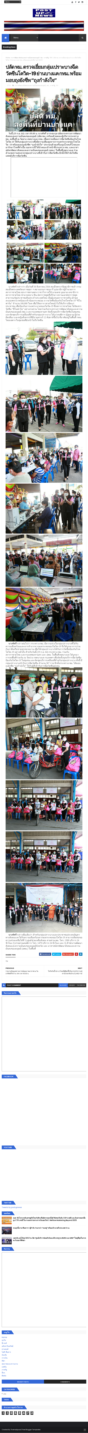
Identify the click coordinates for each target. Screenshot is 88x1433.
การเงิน (4, 1358)
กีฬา (3, 1361)
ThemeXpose (16, 1430)
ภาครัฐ (46, 58)
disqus (72, 985)
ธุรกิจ (4, 1340)
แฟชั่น (4, 1367)
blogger (63, 985)
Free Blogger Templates (31, 1430)
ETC (5, 1394)
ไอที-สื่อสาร (6, 1352)
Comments (65, 1382)
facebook (81, 985)
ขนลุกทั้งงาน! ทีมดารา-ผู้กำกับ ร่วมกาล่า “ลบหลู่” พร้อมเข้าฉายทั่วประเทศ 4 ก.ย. (41, 1228)
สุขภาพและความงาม (10, 1364)
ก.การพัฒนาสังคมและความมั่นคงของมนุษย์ (25, 58)
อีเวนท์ (4, 1343)
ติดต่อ (4, 1375)
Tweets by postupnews (12, 1207)
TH (51, 58)
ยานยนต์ (5, 1349)
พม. (42, 58)
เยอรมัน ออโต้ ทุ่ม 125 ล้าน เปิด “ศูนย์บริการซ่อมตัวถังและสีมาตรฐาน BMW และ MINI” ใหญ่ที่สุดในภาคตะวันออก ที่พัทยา (49, 1239)
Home (8, 58)
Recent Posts (23, 1382)
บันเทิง (4, 1355)
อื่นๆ (3, 1372)
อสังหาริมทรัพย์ (7, 1346)
